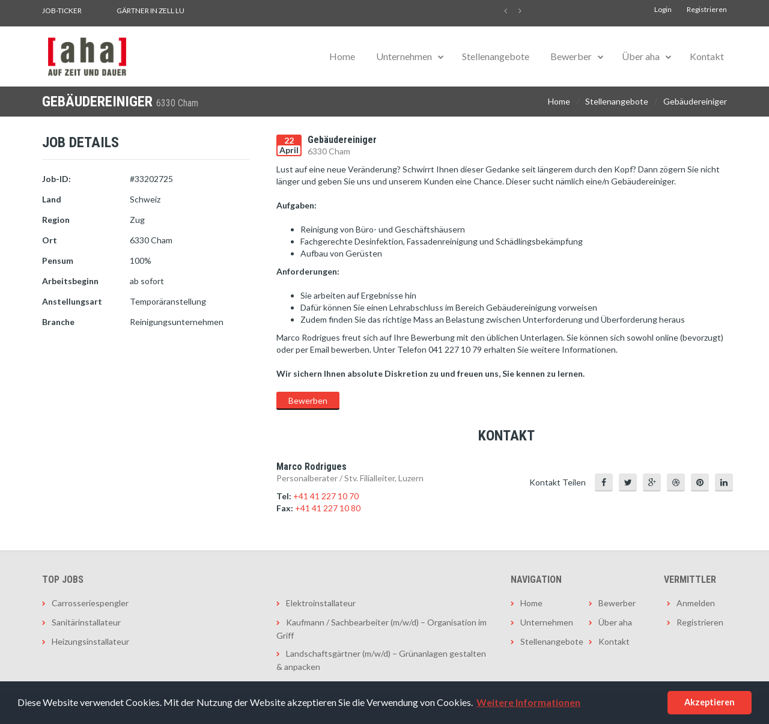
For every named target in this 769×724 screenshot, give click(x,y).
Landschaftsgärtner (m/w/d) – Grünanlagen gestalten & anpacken (381, 660)
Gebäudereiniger (695, 101)
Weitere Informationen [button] (528, 702)
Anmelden (695, 603)
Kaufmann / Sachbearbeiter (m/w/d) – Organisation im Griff (381, 628)
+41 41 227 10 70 (326, 496)
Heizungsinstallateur (90, 641)
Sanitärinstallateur (86, 622)
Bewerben (307, 400)
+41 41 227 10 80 (327, 508)
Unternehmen (404, 56)
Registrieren (707, 9)
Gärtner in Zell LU (150, 10)
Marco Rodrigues (311, 466)
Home (342, 56)
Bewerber (571, 56)
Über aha (641, 56)
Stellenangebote (495, 56)
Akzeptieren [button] (709, 702)
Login (663, 9)
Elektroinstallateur (321, 603)
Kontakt (707, 56)
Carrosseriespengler (90, 603)
